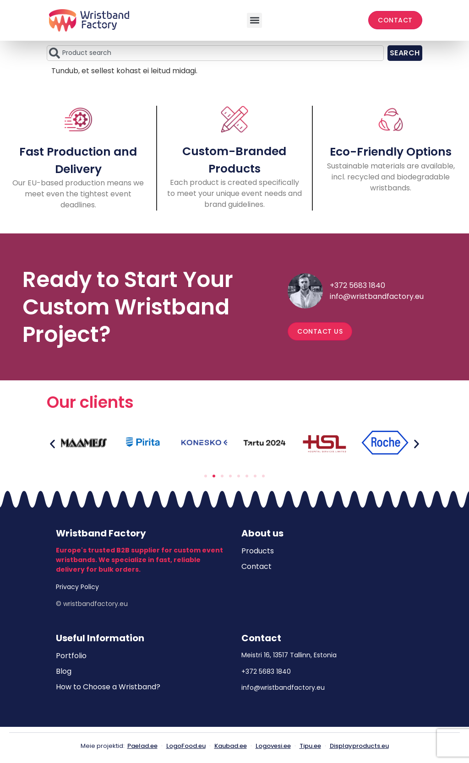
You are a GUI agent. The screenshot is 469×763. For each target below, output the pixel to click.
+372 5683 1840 (357, 285)
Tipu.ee (310, 745)
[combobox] (215, 53)
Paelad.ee (142, 745)
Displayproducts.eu (359, 745)
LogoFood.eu (186, 745)
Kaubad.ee (230, 745)
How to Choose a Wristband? (108, 687)
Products (257, 551)
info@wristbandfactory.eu (377, 296)
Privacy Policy (77, 586)
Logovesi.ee (273, 745)
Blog (63, 671)
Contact (256, 566)
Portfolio (71, 655)
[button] (254, 20)
